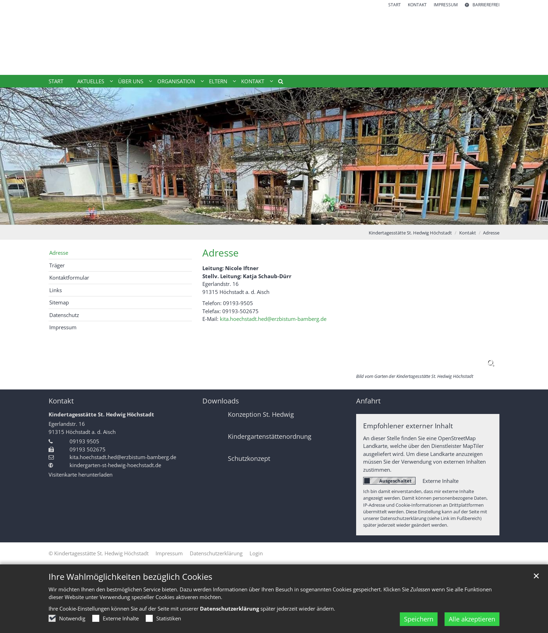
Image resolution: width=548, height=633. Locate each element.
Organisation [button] (176, 81)
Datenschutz (64, 314)
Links (55, 290)
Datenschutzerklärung (229, 616)
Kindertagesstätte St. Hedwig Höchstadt (410, 233)
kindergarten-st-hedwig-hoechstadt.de (115, 465)
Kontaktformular (69, 277)
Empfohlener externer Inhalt (408, 425)
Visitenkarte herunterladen (81, 474)
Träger (57, 265)
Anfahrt (368, 400)
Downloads (220, 400)
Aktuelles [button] (90, 81)
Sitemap (59, 302)
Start (56, 81)
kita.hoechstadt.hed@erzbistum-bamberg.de (273, 318)
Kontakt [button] (252, 81)
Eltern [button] (218, 81)
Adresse (491, 233)
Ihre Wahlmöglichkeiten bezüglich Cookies (130, 585)
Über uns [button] (130, 81)
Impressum (63, 327)
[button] (278, 82)
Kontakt (467, 233)
